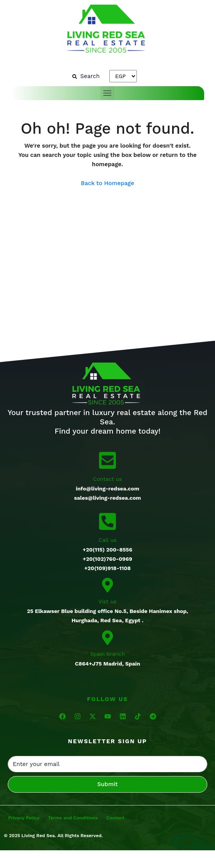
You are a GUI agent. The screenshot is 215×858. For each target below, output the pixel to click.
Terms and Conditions (73, 818)
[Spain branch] (107, 637)
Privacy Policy (23, 818)
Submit (107, 784)
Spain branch (107, 654)
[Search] (85, 76)
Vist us (108, 601)
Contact (115, 818)
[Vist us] (107, 585)
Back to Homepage (107, 183)
